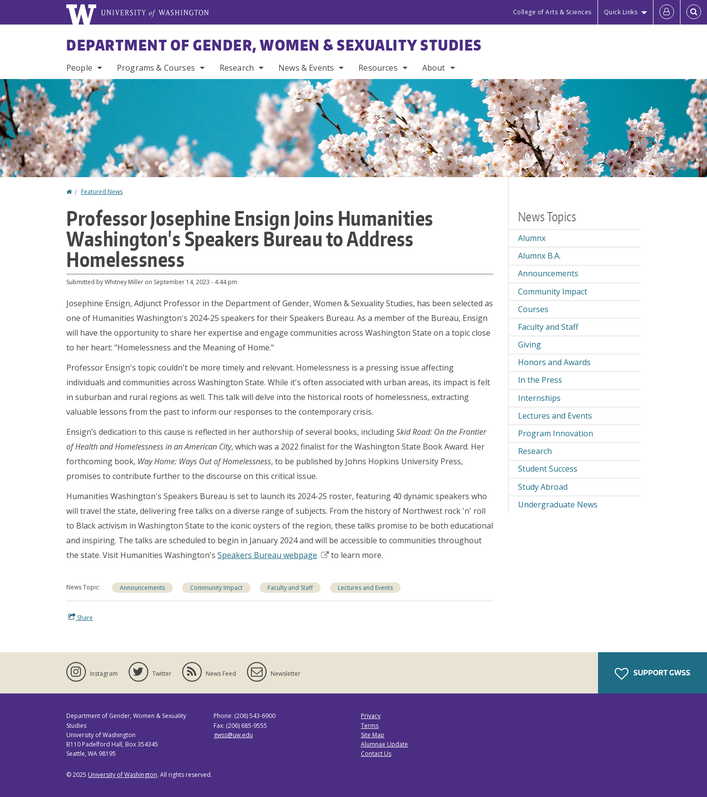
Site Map (372, 735)
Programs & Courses (156, 67)
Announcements (142, 588)
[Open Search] (693, 12)
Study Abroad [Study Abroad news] (543, 486)
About (433, 67)
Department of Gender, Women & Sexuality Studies (274, 44)
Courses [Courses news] (533, 309)
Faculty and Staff (290, 588)
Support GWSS (652, 674)
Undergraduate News (558, 504)
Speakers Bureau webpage (273, 555)
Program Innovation (555, 433)
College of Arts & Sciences (552, 12)
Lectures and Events (365, 588)
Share (80, 617)
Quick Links (621, 12)
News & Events (306, 67)
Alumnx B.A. (539, 255)
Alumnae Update (384, 744)
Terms (370, 725)
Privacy (371, 716)
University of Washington (122, 774)
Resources (377, 67)
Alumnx (531, 238)
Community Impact (216, 588)
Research (236, 67)
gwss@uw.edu (233, 735)
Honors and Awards (554, 362)
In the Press (540, 379)
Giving (529, 344)
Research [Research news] (535, 451)
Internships (539, 398)
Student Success (547, 468)
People (79, 67)
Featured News (102, 191)
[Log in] (666, 12)
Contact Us (376, 753)
